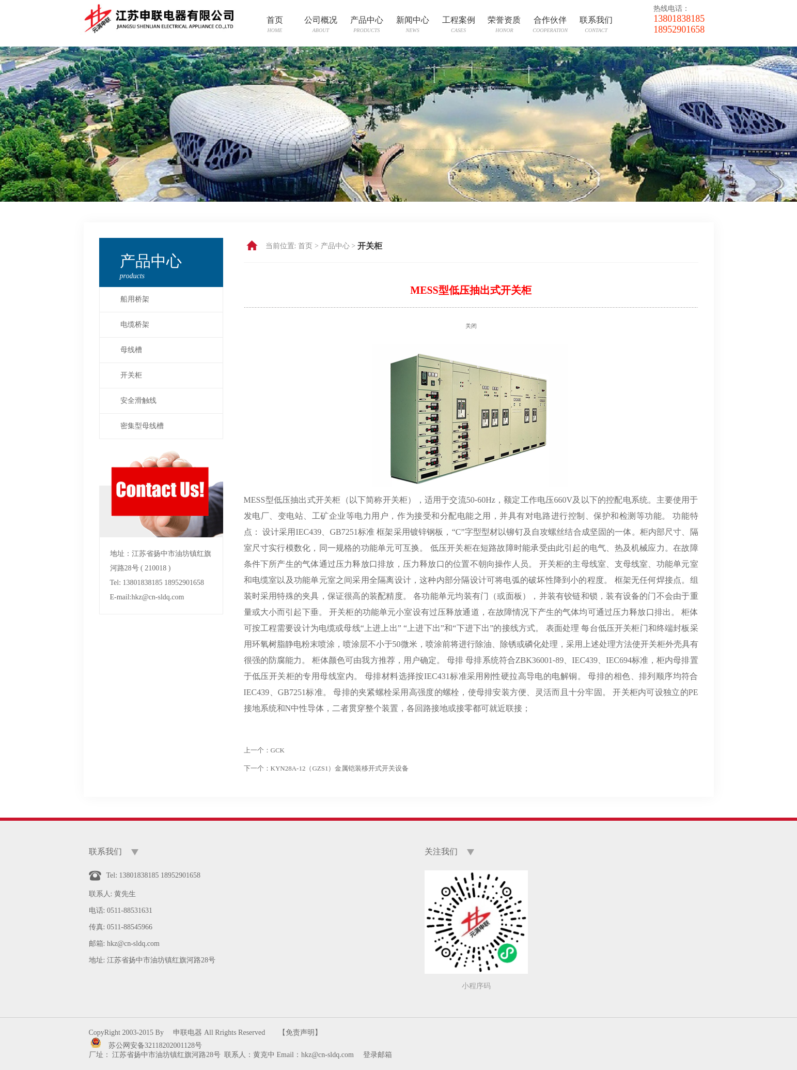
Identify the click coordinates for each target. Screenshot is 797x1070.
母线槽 (131, 350)
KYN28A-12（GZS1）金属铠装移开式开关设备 (340, 768)
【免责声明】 (300, 1032)
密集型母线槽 (142, 426)
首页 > (308, 246)
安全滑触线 (138, 400)
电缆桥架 (134, 324)
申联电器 (187, 1032)
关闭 (471, 326)
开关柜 (131, 375)
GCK (278, 750)
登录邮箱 (377, 1055)
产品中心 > (338, 246)
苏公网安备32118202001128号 (155, 1045)
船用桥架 (134, 299)
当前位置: (280, 246)
